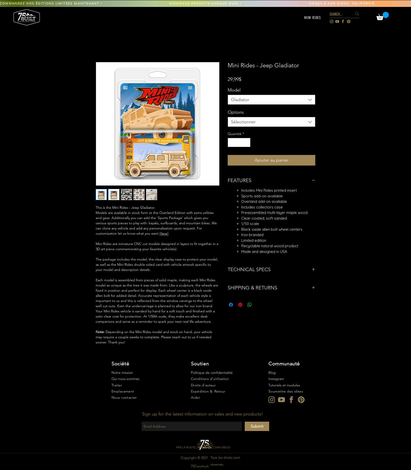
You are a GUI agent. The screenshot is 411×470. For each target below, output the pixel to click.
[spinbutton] (239, 142)
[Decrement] (231, 142)
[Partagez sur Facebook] (231, 305)
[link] (382, 16)
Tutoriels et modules (284, 385)
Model (234, 90)
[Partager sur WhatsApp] (250, 305)
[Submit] (257, 426)
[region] (27, 17)
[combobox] (271, 100)
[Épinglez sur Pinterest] (240, 305)
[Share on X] (259, 305)
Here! (164, 233)
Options (236, 112)
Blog (272, 372)
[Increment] (246, 142)
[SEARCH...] (337, 14)
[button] (312, 17)
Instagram (276, 378)
